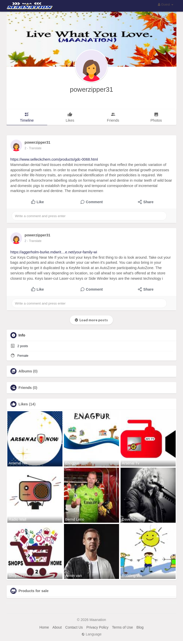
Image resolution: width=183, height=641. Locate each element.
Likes (23, 404)
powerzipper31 (91, 89)
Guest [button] (165, 4)
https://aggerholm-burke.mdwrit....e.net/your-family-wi (53, 252)
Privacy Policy (97, 627)
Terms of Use (122, 627)
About (57, 627)
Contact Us (74, 627)
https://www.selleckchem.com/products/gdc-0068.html (54, 159)
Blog (140, 627)
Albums (25, 371)
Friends (25, 388)
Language (91, 634)
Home (44, 627)
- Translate (34, 148)
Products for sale (33, 591)
